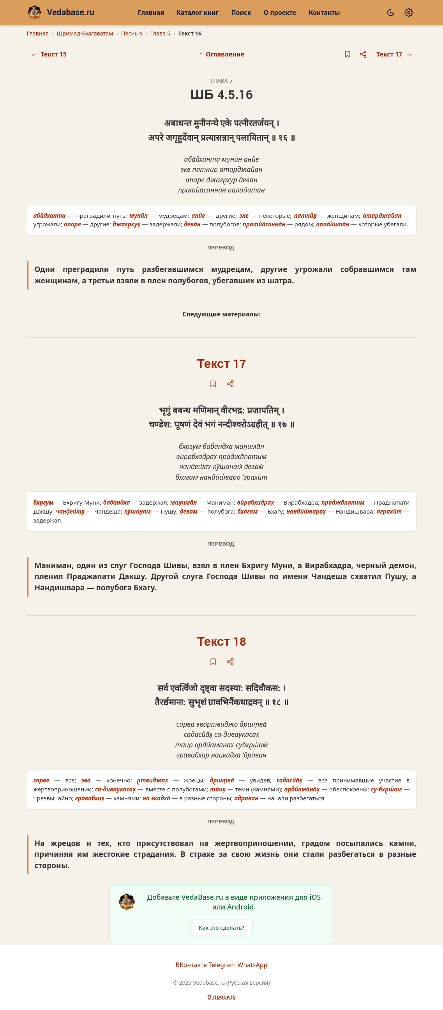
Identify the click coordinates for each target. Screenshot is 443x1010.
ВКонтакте (191, 965)
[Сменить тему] (390, 12)
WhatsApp (252, 965)
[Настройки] (408, 12)
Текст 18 (221, 642)
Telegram (222, 965)
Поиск (241, 12)
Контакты (324, 12)
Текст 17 (221, 364)
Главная (151, 12)
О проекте (280, 12)
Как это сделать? (221, 927)
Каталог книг (197, 12)
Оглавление (221, 54)
